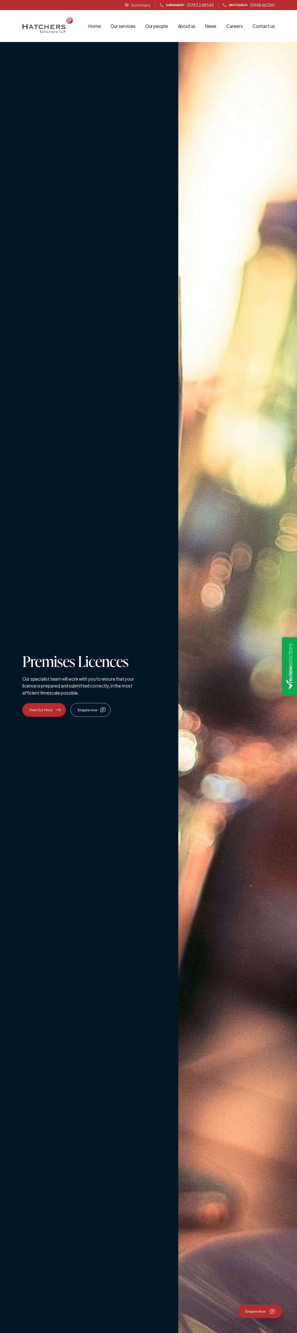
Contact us (263, 26)
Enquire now (92, 709)
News (210, 26)
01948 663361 (249, 5)
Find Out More (45, 710)
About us (186, 26)
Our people (156, 26)
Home (94, 26)
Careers (234, 26)
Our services (123, 26)
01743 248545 (187, 5)
